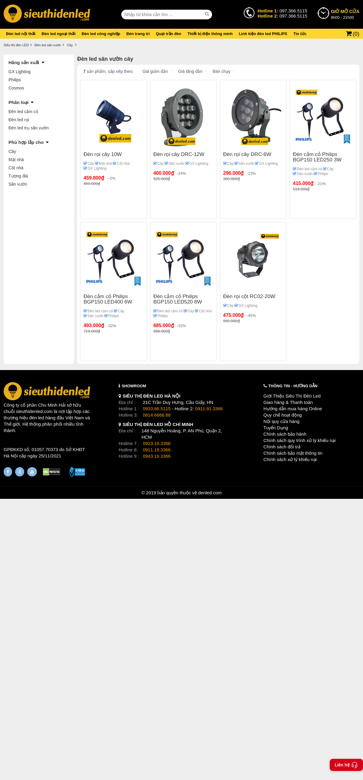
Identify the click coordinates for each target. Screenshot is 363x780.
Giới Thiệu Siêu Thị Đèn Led (292, 395)
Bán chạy (222, 71)
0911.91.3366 (209, 408)
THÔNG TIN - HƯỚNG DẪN (292, 386)
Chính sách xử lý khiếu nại (290, 459)
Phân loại (18, 102)
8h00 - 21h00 (345, 14)
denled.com (210, 492)
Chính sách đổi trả (281, 446)
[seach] (208, 14)
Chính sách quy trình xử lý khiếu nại (299, 440)
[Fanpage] (8, 471)
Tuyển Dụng (275, 427)
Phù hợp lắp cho (26, 142)
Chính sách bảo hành (284, 434)
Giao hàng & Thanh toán (288, 402)
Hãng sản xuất (23, 62)
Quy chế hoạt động (282, 415)
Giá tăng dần (190, 71)
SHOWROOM (134, 386)
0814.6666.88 (157, 415)
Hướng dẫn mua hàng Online (292, 408)
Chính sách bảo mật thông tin (292, 453)
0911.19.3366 (157, 449)
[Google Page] (19, 471)
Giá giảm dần (155, 71)
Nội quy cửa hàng (281, 421)
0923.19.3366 (157, 443)
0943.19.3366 (157, 456)
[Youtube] (32, 471)
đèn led (36, 417)
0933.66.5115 (157, 408)
